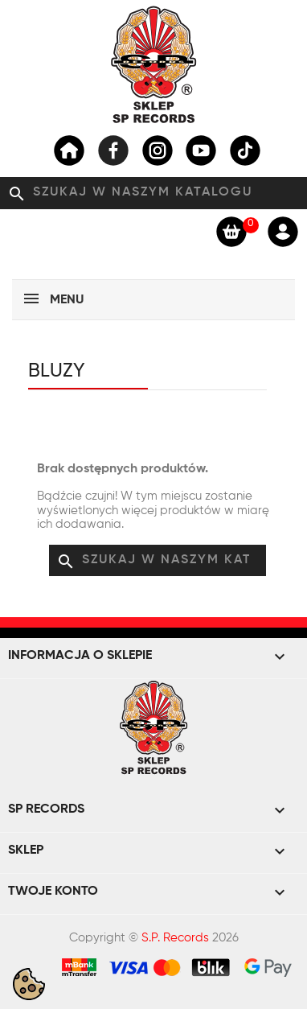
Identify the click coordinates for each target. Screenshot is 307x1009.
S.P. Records (175, 938)
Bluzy (56, 371)
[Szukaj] (153, 193)
